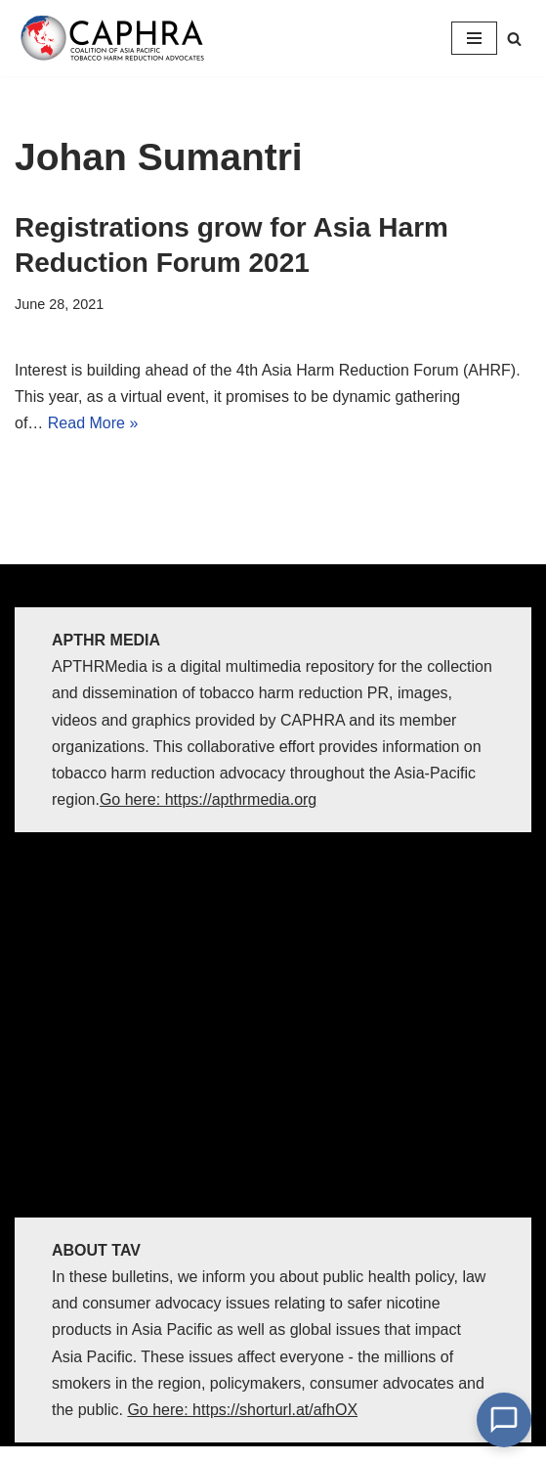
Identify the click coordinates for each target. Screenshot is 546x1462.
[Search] (514, 38)
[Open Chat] (504, 1420)
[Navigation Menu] (474, 38)
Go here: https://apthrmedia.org (208, 799)
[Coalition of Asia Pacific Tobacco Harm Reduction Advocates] (117, 38)
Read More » (93, 423)
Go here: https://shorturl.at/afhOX (242, 1409)
